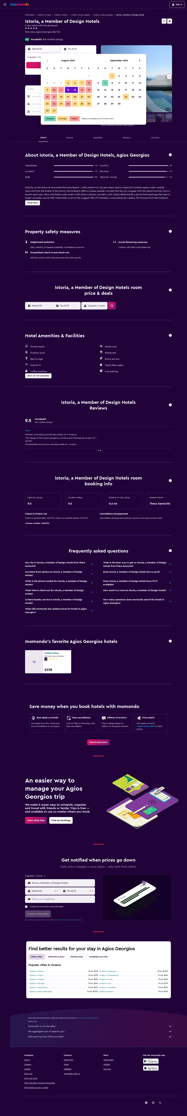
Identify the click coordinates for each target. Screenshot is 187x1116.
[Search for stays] (5, 19)
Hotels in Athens (36, 971)
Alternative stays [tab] (56, 957)
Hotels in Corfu (106, 979)
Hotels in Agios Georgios (103, 15)
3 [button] (54, 83)
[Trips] (5, 40)
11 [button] (61, 90)
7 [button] (81, 83)
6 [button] (75, 83)
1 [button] (88, 76)
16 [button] (47, 97)
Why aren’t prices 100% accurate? (100, 1036)
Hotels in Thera (36, 975)
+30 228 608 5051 (34, 35)
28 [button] (82, 104)
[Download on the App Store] (151, 1068)
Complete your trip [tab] (98, 957)
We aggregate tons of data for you (100, 1031)
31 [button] (54, 111)
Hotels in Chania (36, 979)
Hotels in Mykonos (107, 971)
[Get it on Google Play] (151, 1061)
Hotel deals (29, 15)
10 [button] (54, 90)
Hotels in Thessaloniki (109, 975)
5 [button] (68, 83)
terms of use (62, 920)
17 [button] (54, 97)
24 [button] (54, 104)
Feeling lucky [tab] (76, 957)
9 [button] (47, 90)
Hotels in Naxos (106, 992)
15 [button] (89, 90)
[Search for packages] (5, 31)
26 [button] (68, 104)
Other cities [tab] (36, 957)
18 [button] (61, 97)
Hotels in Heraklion (107, 988)
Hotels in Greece (61, 15)
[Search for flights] (5, 13)
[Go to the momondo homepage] (19, 4)
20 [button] (75, 97)
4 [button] (61, 83)
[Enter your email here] (63, 899)
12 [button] (68, 90)
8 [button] (88, 83)
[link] (98, 742)
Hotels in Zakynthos (38, 988)
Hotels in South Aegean (80, 15)
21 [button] (82, 97)
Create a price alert (145, 726)
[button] (5, 4)
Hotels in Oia (105, 983)
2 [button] (47, 83)
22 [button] (88, 97)
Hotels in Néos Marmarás (40, 992)
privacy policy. (76, 920)
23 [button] (47, 104)
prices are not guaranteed (87, 1018)
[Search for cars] (5, 25)
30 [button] (47, 111)
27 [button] (75, 104)
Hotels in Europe (44, 15)
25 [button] (61, 104)
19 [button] (68, 97)
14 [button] (82, 90)
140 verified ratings (53, 39)
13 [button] (75, 90)
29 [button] (88, 104)
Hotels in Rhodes (37, 983)
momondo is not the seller (100, 1026)
